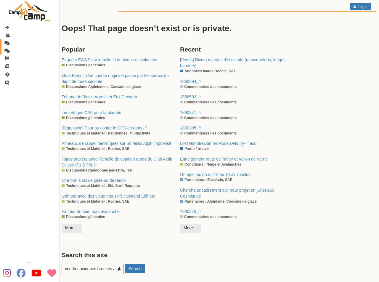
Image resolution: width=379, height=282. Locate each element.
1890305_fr (190, 128)
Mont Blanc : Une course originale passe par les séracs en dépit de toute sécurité (115, 78)
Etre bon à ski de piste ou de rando (94, 180)
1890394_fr (190, 81)
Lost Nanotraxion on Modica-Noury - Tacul (218, 143)
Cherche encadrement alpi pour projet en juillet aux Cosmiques (227, 193)
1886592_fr (190, 96)
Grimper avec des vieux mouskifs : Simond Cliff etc (108, 196)
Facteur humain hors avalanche (91, 211)
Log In (360, 7)
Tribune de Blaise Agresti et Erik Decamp (99, 96)
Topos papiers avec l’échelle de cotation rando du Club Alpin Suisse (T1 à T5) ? (117, 162)
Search (135, 268)
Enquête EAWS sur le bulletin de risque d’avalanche (109, 59)
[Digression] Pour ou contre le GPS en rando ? (104, 128)
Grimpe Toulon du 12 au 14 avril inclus (215, 174)
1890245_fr (190, 211)
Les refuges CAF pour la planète (91, 112)
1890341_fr (190, 112)
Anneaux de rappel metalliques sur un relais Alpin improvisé (116, 143)
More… (72, 227)
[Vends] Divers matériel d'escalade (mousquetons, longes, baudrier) (233, 62)
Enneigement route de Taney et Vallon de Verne (224, 159)
